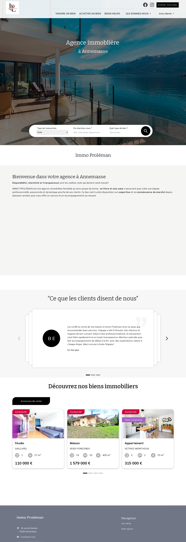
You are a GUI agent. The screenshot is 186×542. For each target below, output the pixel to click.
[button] (138, 13)
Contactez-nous (28, 537)
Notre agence (127, 529)
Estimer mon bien (167, 4)
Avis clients (126, 523)
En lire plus (73, 350)
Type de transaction (46, 128)
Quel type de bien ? (118, 128)
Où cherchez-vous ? (82, 128)
